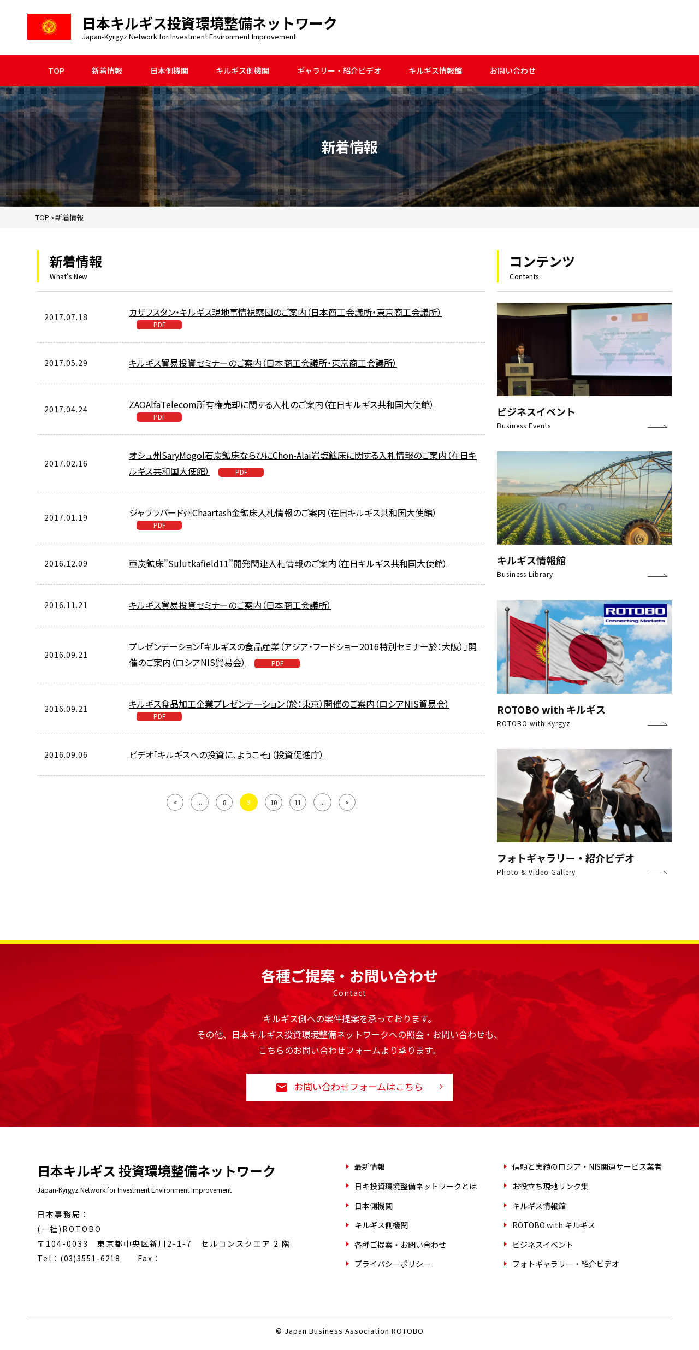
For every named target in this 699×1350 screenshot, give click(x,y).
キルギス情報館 (435, 71)
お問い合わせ (513, 71)
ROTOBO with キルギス (553, 1226)
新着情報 (107, 71)
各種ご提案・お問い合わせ (400, 1245)
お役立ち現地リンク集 (550, 1187)
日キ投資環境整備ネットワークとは (415, 1187)
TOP (56, 71)
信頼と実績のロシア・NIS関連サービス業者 (587, 1167)
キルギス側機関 (242, 71)
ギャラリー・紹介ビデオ (339, 71)
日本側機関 (169, 71)
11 (299, 801)
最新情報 (369, 1167)
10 (273, 801)
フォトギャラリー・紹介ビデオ (565, 1264)
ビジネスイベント (542, 1245)
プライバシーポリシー (392, 1264)
